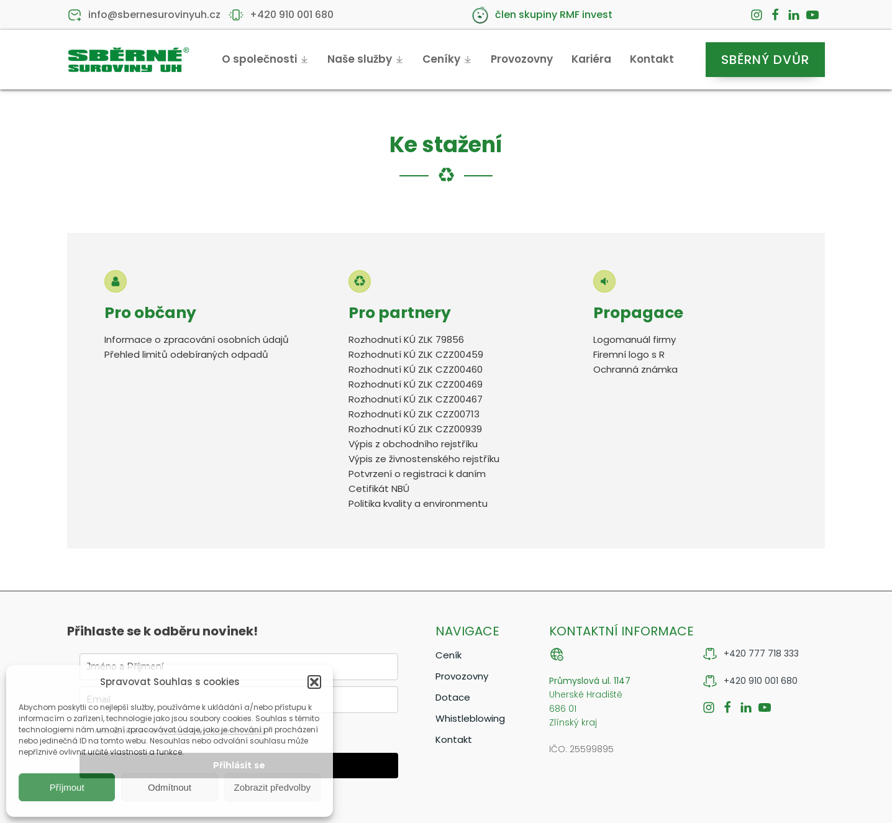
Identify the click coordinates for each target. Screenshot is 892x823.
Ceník (448, 655)
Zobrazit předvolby (272, 787)
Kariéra (591, 59)
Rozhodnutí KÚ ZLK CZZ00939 (415, 428)
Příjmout (67, 787)
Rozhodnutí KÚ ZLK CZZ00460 (415, 369)
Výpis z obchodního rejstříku (413, 443)
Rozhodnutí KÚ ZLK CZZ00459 (415, 354)
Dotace (452, 697)
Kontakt (652, 59)
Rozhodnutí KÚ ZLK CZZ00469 (415, 384)
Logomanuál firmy (634, 339)
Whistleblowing (470, 718)
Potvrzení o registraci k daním (417, 473)
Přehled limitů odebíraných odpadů (186, 354)
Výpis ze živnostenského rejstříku (423, 458)
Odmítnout (169, 787)
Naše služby (365, 59)
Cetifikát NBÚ (378, 488)
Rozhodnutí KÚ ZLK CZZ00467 (416, 399)
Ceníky (447, 59)
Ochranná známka (635, 369)
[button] (314, 682)
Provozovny (522, 59)
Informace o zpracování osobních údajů (196, 339)
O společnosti (265, 59)
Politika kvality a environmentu (418, 503)
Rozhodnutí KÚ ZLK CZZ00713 (414, 414)
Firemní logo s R (629, 354)
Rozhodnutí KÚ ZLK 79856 (406, 339)
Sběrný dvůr (765, 59)
